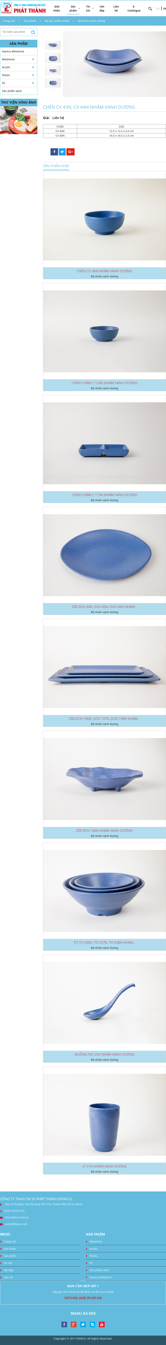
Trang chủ (9, 21)
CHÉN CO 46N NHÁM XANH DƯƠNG (104, 271)
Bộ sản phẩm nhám (57, 21)
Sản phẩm (30, 21)
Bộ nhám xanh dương (91, 21)
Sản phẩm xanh (12, 91)
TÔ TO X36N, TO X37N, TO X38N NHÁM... (104, 942)
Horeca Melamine (13, 51)
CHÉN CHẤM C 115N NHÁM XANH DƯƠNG (104, 494)
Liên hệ (116, 8)
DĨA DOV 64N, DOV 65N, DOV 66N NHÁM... (104, 606)
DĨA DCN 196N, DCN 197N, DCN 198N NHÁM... (104, 718)
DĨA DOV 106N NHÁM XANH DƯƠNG (104, 830)
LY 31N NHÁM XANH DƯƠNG (104, 1166)
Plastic (6, 75)
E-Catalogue (134, 8)
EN (157, 8)
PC (3, 83)
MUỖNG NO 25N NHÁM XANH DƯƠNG (104, 1054)
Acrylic (6, 67)
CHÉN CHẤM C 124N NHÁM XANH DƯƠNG (104, 383)
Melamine (8, 59)
